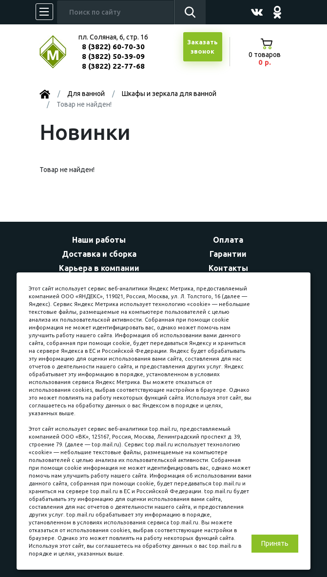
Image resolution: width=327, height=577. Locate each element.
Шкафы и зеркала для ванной (169, 93)
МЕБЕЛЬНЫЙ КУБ (60, 52)
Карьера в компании (99, 268)
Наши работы (99, 239)
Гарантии (228, 254)
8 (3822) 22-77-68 (113, 66)
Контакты (228, 268)
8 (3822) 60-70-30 (113, 46)
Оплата (228, 239)
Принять (275, 543)
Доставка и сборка (99, 254)
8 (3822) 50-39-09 (113, 56)
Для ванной (86, 93)
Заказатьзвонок (202, 46)
